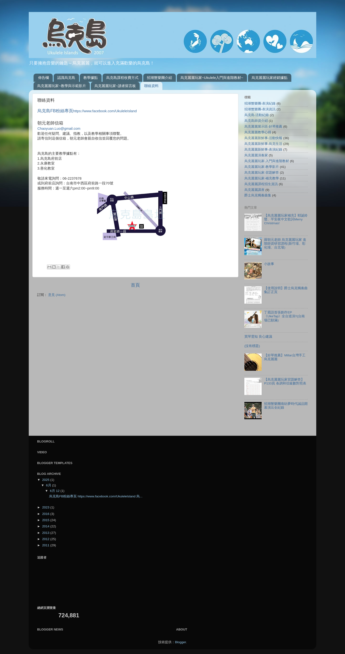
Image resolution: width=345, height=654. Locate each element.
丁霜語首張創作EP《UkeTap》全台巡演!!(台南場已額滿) (284, 316)
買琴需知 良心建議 (258, 336)
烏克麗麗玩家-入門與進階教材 (266, 161)
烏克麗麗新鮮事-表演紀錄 (263, 149)
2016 (46, 514)
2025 (46, 480)
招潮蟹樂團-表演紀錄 (260, 103)
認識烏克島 (66, 78)
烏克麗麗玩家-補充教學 (261, 178)
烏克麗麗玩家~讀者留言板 (115, 86)
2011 (46, 545)
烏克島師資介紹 (256, 121)
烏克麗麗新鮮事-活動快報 (263, 138)
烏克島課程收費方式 (122, 78)
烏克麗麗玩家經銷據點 (270, 78)
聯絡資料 (151, 86)
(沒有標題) (252, 346)
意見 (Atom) (56, 295)
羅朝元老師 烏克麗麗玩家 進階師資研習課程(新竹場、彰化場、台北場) (285, 243)
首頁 (135, 285)
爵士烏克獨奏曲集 (257, 195)
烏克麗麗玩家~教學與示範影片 (61, 86)
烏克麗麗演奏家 (256, 155)
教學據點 (90, 78)
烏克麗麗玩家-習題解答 (261, 172)
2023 (46, 507)
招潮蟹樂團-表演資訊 (260, 109)
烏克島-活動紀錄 (256, 115)
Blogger (180, 642)
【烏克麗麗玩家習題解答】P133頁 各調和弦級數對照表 (285, 381)
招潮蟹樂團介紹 (159, 78)
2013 (46, 533)
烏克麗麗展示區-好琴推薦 (263, 126)
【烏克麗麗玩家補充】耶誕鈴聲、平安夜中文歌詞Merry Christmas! (286, 219)
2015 (46, 520)
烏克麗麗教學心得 (257, 132)
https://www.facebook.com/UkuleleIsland (87, 111)
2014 (46, 526)
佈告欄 (43, 78)
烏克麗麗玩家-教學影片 (261, 167)
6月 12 (55, 491)
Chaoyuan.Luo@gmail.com (58, 128)
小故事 (269, 264)
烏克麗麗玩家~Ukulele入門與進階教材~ (211, 78)
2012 (46, 539)
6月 (49, 485)
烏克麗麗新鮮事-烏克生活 (263, 144)
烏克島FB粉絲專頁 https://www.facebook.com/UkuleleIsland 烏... (96, 496)
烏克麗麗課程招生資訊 (261, 184)
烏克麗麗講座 (254, 190)
